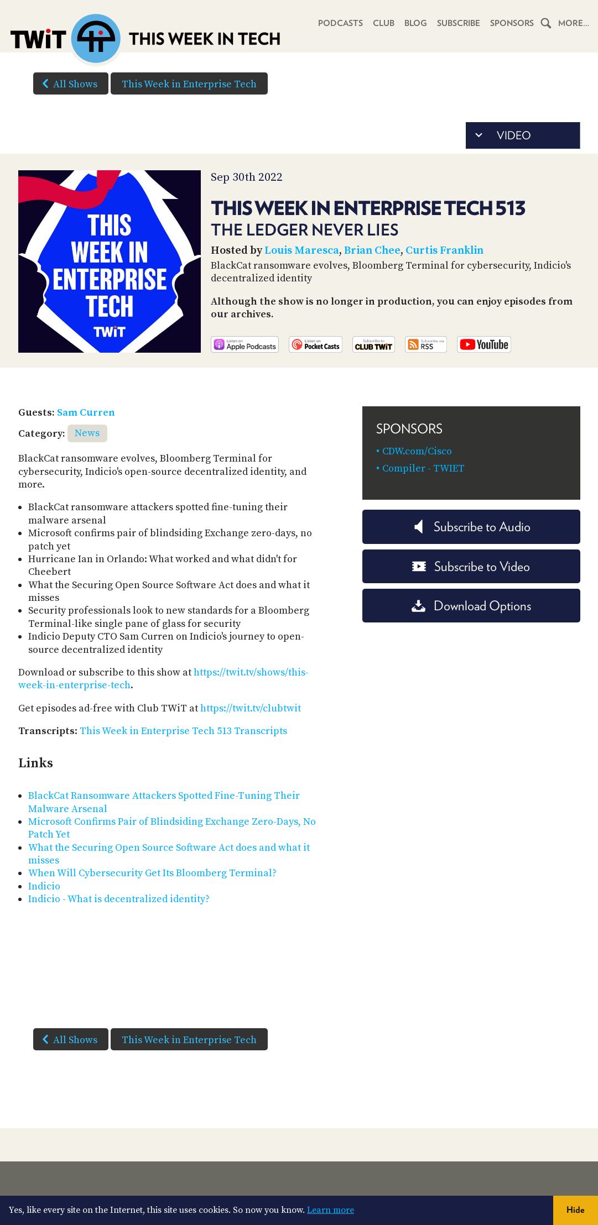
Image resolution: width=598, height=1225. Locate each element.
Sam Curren (86, 412)
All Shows (67, 83)
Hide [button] (575, 1210)
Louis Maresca (301, 251)
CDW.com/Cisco (417, 451)
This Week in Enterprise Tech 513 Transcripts (183, 731)
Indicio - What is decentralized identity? (119, 899)
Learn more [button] (330, 1210)
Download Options (471, 606)
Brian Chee (372, 251)
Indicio (44, 886)
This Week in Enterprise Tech (189, 84)
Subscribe (458, 23)
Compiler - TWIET (423, 468)
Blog (414, 23)
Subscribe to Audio (471, 527)
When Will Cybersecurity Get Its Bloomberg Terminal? (152, 873)
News (87, 433)
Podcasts (339, 23)
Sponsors (512, 23)
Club (382, 23)
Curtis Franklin (444, 251)
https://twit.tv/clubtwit (250, 708)
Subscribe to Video (471, 566)
